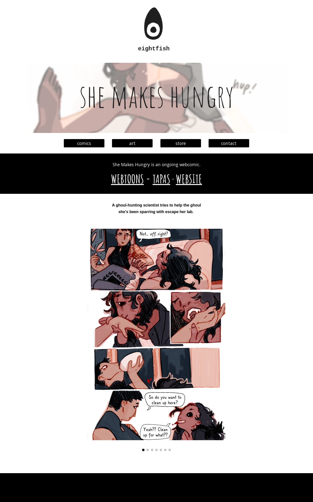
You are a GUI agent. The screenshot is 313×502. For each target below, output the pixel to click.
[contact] (229, 143)
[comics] (84, 143)
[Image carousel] (156, 340)
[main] (156, 49)
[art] (132, 143)
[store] (180, 143)
